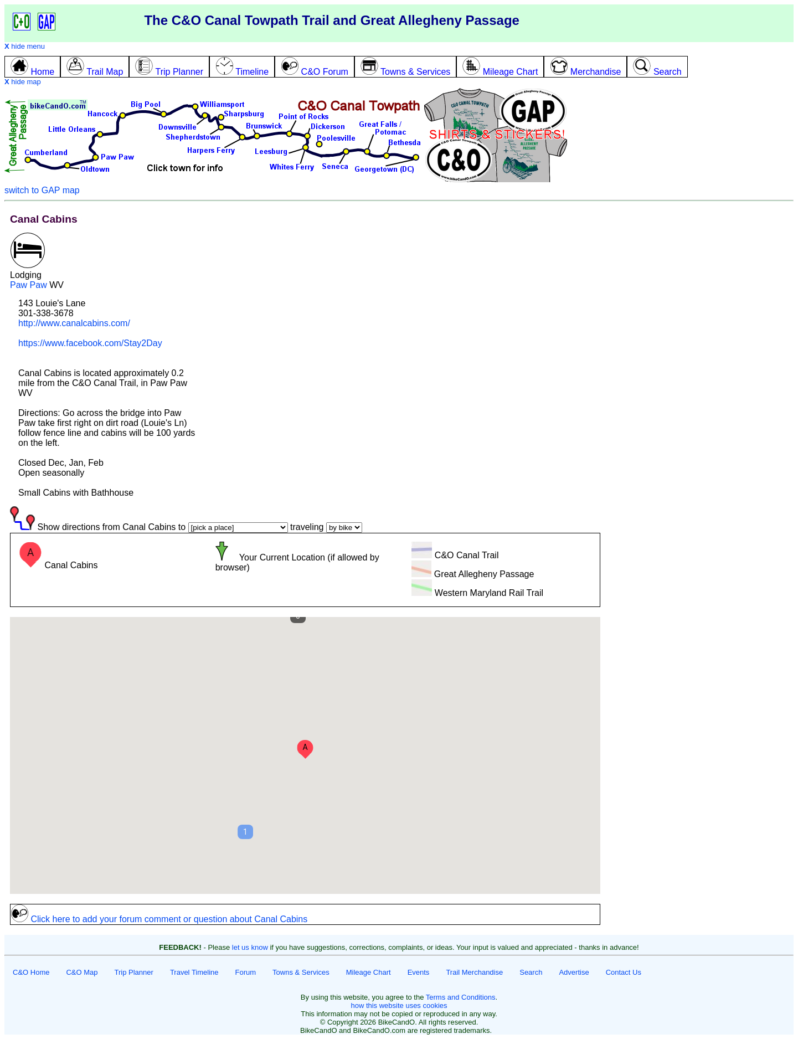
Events (419, 972)
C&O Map (81, 972)
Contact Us (623, 972)
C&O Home (31, 972)
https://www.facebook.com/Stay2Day (90, 343)
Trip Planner (134, 972)
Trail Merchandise (474, 972)
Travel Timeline (194, 972)
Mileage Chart (368, 972)
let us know (250, 947)
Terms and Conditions (461, 997)
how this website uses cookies (399, 1005)
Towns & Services (301, 972)
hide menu (24, 46)
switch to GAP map (42, 190)
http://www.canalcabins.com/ (74, 323)
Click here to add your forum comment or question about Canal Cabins (159, 919)
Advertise (574, 972)
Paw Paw (28, 285)
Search (530, 972)
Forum (245, 972)
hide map (22, 82)
